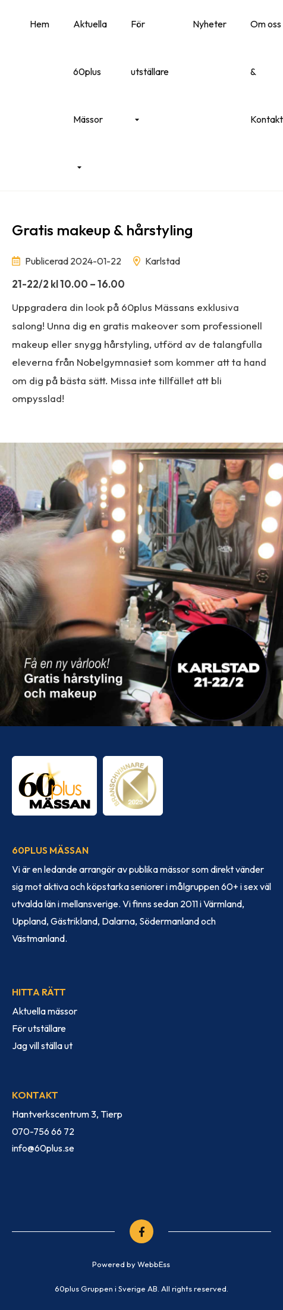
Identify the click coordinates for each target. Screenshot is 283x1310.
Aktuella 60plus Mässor (90, 71)
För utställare (150, 47)
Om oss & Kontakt (266, 71)
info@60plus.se (43, 1148)
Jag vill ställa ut (42, 1045)
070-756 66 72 (43, 1131)
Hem (39, 24)
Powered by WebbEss (131, 1264)
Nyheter (210, 24)
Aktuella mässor (44, 1011)
